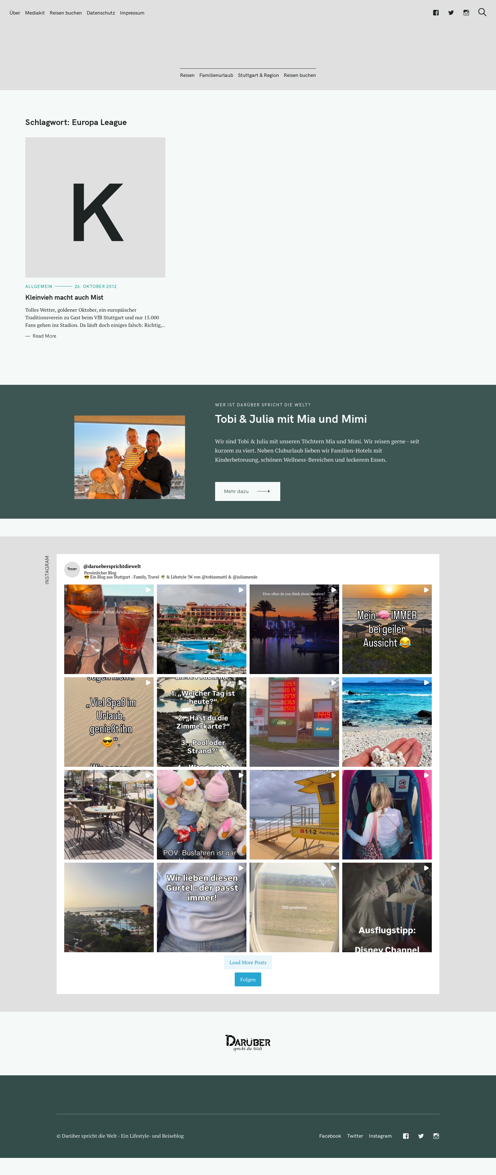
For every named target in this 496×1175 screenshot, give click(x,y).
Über (14, 12)
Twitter (355, 1170)
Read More (44, 370)
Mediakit (35, 12)
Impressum (132, 12)
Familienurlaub (216, 109)
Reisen (187, 109)
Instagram (380, 1170)
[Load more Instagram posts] (248, 996)
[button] (109, 663)
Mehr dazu (236, 525)
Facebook (330, 1170)
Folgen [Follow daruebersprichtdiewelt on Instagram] (248, 1013)
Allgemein (39, 320)
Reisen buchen (66, 12)
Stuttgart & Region (258, 109)
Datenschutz (101, 12)
